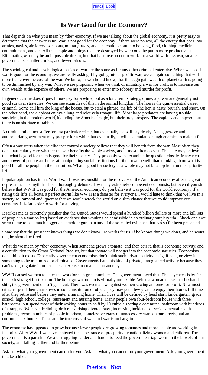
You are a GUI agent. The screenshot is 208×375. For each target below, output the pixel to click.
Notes (98, 6)
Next (116, 367)
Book (110, 6)
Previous (96, 367)
